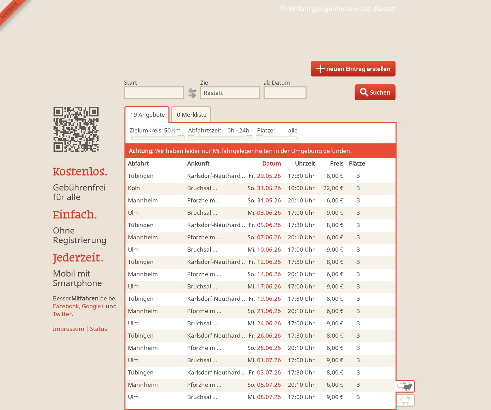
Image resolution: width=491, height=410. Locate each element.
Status (98, 329)
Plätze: (266, 130)
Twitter (62, 314)
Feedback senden (16, 16)
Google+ (93, 306)
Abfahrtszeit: (205, 130)
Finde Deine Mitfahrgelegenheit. (245, 34)
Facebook (66, 306)
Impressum (68, 329)
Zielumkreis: (146, 130)
